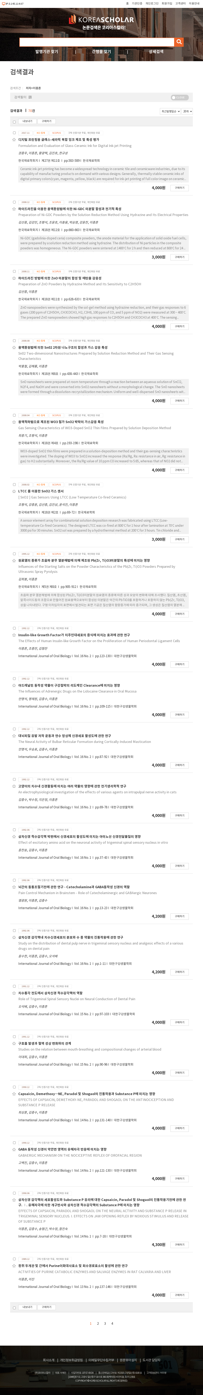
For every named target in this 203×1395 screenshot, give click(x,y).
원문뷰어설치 (128, 1360)
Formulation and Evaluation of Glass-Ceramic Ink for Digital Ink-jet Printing (75, 146)
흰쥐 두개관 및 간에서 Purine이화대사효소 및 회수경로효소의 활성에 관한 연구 (73, 1266)
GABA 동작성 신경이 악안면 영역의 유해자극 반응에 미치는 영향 (62, 1149)
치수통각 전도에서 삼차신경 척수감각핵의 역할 (50, 993)
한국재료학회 (91, 161)
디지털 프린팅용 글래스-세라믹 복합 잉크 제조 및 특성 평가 (58, 140)
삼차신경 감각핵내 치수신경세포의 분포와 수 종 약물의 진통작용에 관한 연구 (70, 938)
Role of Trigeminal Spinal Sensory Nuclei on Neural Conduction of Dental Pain (76, 999)
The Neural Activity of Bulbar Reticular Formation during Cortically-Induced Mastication (84, 742)
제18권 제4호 (50, 443)
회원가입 (167, 3)
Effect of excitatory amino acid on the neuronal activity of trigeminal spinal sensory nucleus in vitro (93, 843)
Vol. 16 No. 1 (83, 858)
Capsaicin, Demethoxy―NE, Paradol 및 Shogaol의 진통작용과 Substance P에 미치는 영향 (86, 1094)
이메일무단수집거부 (101, 1360)
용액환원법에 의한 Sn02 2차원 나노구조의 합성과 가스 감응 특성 (63, 348)
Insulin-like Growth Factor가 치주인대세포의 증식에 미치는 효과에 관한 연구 (74, 635)
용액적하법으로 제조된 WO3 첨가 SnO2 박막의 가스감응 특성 (61, 422)
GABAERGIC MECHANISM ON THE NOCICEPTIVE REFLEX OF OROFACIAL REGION (80, 1155)
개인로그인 (152, 3)
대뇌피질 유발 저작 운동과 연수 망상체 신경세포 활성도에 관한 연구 (64, 736)
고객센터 (180, 3)
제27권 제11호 (51, 161)
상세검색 (156, 51)
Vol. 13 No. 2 (83, 1287)
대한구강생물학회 (125, 656)
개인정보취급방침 (71, 1360)
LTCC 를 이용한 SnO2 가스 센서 (41, 491)
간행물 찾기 (101, 51)
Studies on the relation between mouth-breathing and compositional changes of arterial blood (89, 1049)
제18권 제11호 (51, 299)
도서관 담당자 (151, 1360)
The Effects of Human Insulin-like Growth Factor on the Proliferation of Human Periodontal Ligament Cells (99, 641)
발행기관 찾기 (46, 51)
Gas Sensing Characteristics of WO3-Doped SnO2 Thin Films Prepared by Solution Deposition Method (94, 428)
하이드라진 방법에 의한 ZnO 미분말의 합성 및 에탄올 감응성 (60, 278)
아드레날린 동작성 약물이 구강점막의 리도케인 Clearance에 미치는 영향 (69, 686)
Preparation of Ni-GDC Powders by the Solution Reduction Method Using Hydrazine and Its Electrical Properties (103, 215)
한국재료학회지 (28, 161)
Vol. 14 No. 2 (83, 1120)
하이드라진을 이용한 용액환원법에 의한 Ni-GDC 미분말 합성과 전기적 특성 (69, 209)
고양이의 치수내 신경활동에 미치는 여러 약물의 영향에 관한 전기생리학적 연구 (72, 786)
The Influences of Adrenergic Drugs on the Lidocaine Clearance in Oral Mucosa (77, 691)
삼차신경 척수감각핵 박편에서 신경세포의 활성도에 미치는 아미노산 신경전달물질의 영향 (79, 837)
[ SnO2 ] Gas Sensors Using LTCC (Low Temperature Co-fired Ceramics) (72, 497)
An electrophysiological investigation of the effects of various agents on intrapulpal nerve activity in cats (97, 792)
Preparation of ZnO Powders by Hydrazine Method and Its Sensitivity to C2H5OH (79, 284)
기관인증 (137, 3)
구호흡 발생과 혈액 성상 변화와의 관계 (44, 1044)
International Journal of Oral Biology (44, 656)
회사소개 (48, 1360)
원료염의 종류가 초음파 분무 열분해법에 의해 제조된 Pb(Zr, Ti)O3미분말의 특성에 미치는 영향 (84, 561)
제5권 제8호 (49, 587)
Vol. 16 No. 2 (83, 656)
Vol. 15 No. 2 (83, 1014)
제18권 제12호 (51, 230)
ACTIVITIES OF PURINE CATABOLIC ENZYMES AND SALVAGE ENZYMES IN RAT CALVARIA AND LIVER (94, 1272)
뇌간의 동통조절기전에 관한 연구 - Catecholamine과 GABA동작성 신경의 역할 (74, 887)
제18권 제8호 (50, 374)
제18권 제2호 (50, 512)
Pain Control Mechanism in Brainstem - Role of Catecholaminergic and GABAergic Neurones (87, 893)
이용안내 (194, 3)
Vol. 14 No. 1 (83, 1236)
